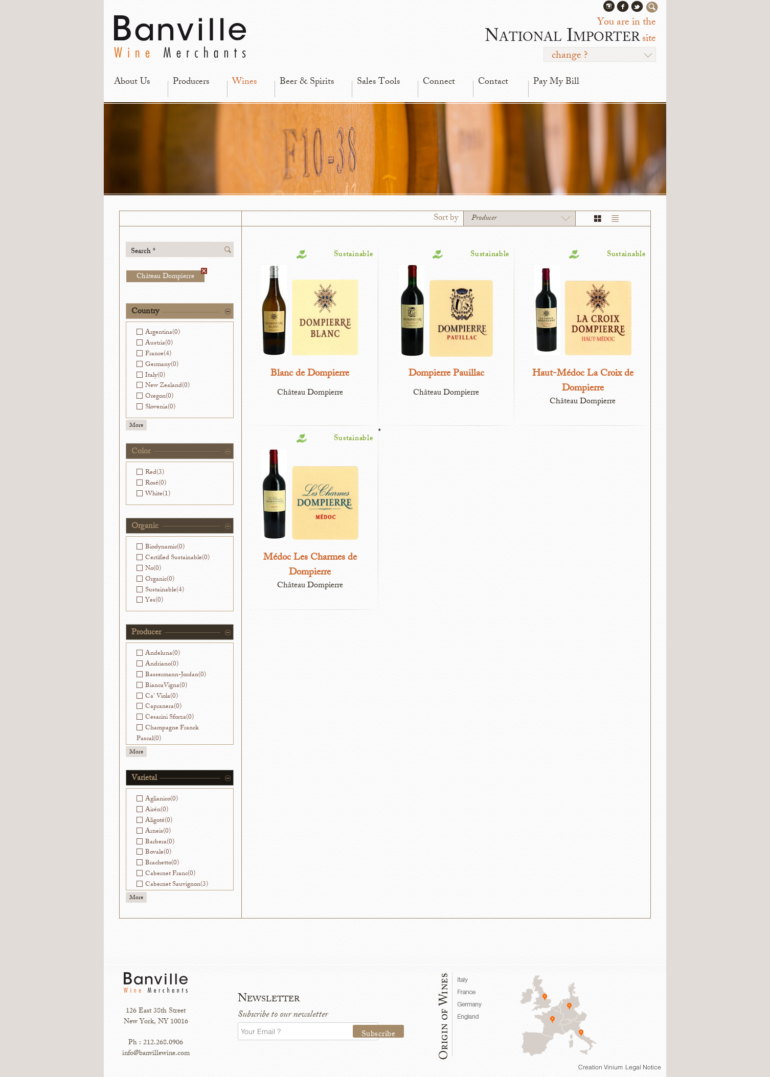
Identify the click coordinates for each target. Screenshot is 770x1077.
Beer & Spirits (307, 82)
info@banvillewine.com (156, 1053)
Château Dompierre (171, 276)
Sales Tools (378, 82)
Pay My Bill (556, 82)
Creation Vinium (600, 1067)
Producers (191, 82)
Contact (493, 82)
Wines (244, 82)
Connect (439, 82)
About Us (132, 82)
